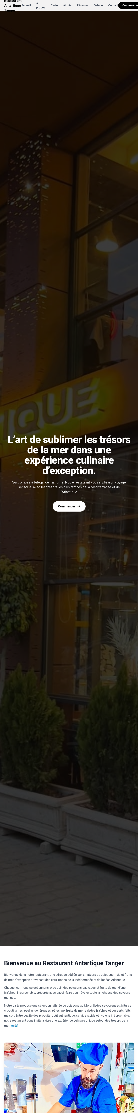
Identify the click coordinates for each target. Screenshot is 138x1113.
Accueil (26, 5)
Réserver (82, 5)
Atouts (67, 5)
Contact (113, 5)
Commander (69, 506)
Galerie (98, 5)
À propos (40, 5)
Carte (54, 5)
